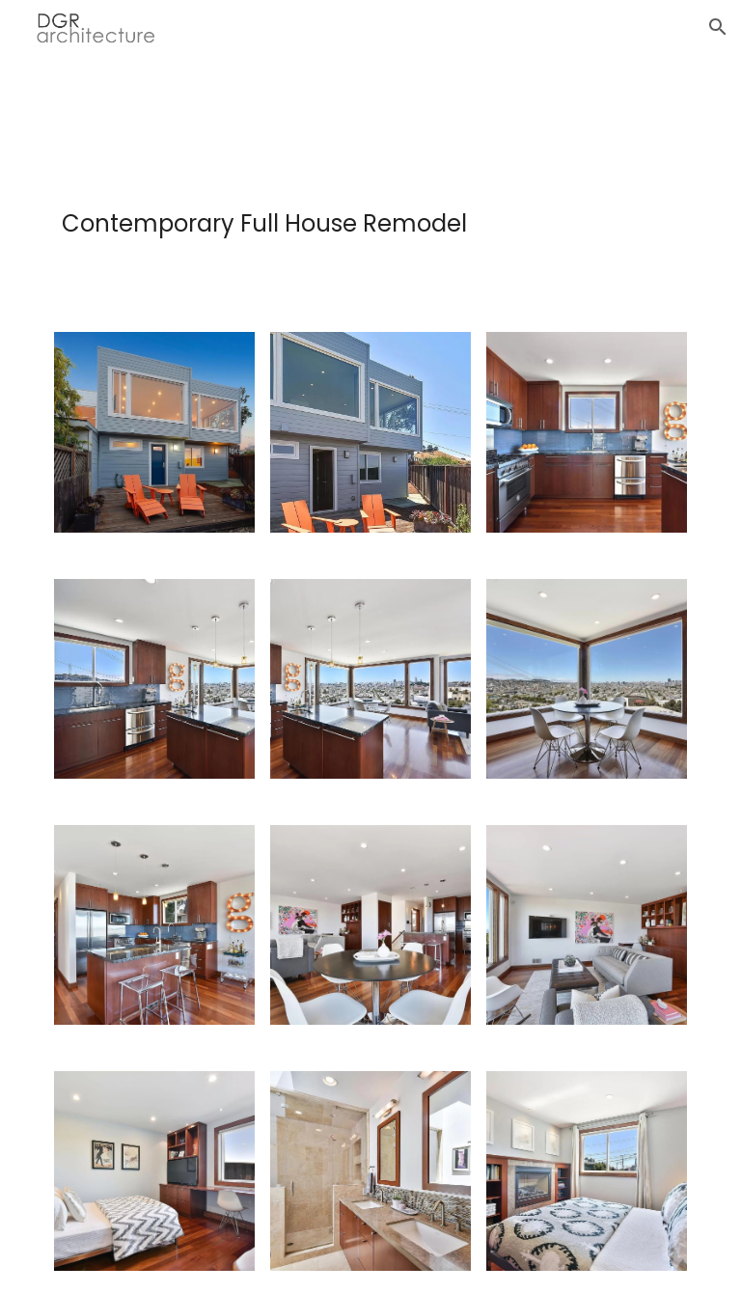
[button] (718, 27)
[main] (370, 241)
